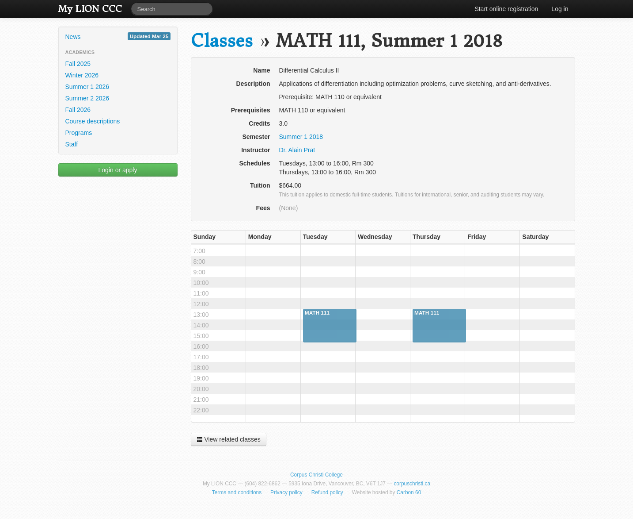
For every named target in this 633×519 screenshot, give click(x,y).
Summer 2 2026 (87, 98)
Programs (78, 132)
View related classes (229, 439)
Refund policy (327, 492)
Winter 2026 (82, 75)
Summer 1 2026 (87, 86)
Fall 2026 (78, 109)
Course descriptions (92, 121)
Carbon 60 (409, 492)
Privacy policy (286, 492)
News (118, 36)
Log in (559, 8)
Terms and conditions (237, 492)
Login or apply (118, 169)
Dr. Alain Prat (297, 150)
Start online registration (506, 8)
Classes (222, 41)
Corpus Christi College (316, 475)
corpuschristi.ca (412, 484)
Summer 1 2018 (301, 136)
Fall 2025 (78, 63)
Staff (71, 144)
